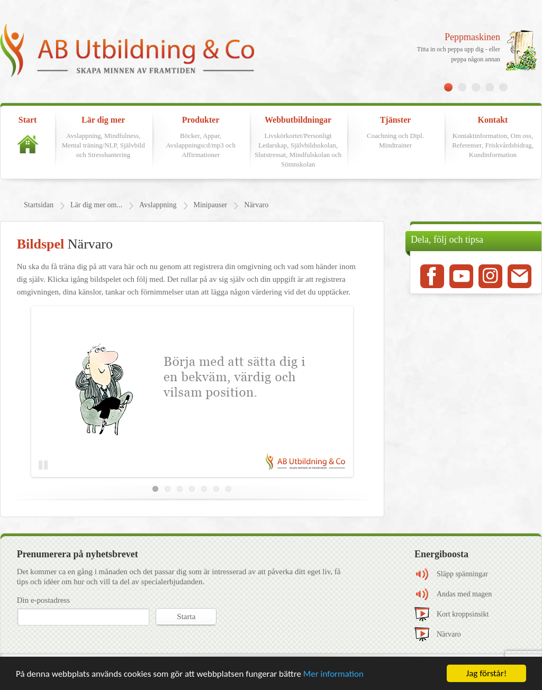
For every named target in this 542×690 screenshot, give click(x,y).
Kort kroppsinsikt (463, 614)
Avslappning (158, 205)
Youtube (461, 276)
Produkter (201, 137)
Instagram (490, 276)
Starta (186, 616)
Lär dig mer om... (96, 205)
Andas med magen (464, 594)
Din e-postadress (43, 600)
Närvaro (256, 205)
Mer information (333, 673)
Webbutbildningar (298, 142)
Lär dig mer (103, 137)
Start (28, 134)
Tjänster (395, 132)
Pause (45, 465)
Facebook (432, 276)
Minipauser (211, 205)
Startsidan (38, 205)
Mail (519, 276)
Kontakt (493, 137)
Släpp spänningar (462, 574)
